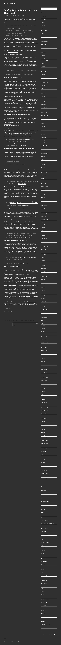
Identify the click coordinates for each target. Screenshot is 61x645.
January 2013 (43, 241)
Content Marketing (45, 520)
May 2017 (43, 101)
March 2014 (43, 202)
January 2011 (43, 306)
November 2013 (44, 213)
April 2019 (43, 77)
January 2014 (43, 208)
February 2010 (44, 336)
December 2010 (44, 309)
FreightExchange (7, 123)
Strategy (42, 613)
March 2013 (43, 235)
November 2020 (44, 60)
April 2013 (43, 232)
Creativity (43, 525)
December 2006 (44, 440)
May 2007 (43, 426)
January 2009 (44, 372)
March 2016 (43, 137)
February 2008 (44, 402)
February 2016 (44, 139)
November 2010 (44, 312)
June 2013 (43, 227)
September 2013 (44, 219)
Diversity (43, 550)
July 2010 (43, 323)
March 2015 (43, 170)
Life (42, 572)
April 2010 (43, 331)
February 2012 (44, 271)
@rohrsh (28, 160)
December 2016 (44, 112)
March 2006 (43, 465)
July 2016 (43, 126)
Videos (42, 618)
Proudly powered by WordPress (9, 641)
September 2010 (44, 317)
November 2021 (44, 49)
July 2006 (43, 454)
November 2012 (44, 246)
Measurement (44, 583)
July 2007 (43, 421)
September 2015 (44, 153)
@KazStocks (32, 257)
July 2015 (43, 159)
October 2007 (44, 413)
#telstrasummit (20, 181)
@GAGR (21, 259)
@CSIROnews (13, 202)
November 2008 (44, 377)
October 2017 (43, 90)
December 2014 (44, 178)
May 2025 (43, 25)
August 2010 (43, 320)
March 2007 (43, 432)
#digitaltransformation (26, 72)
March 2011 (43, 301)
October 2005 (44, 478)
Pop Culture (43, 586)
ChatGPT (42, 512)
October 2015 (43, 150)
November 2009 (44, 344)
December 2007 (44, 407)
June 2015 (43, 161)
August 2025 (43, 19)
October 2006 (44, 446)
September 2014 (44, 186)
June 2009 (43, 358)
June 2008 (43, 391)
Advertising (43, 495)
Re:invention (43, 588)
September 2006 (44, 448)
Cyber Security (44, 531)
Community (43, 517)
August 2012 (43, 254)
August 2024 (43, 27)
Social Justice (44, 602)
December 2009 (44, 342)
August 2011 (43, 287)
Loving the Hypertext (45, 575)
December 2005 (44, 473)
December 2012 (44, 243)
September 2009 (44, 350)
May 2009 (43, 361)
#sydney (16, 160)
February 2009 (44, 369)
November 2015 (44, 148)
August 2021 (43, 52)
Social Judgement (45, 599)
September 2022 (44, 41)
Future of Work (44, 558)
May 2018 (43, 88)
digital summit (6, 311)
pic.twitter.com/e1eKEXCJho (26, 235)
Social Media (43, 605)
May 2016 (43, 131)
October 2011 (43, 282)
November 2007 (44, 410)
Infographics (43, 566)
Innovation (43, 569)
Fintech (42, 556)
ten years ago (17, 18)
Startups (43, 607)
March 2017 (43, 104)
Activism (43, 493)
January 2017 (43, 109)
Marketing (43, 577)
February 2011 (44, 303)
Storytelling (43, 610)
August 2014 (43, 189)
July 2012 (43, 257)
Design (42, 539)
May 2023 (43, 38)
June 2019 (43, 74)
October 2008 (44, 380)
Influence (43, 564)
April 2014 (43, 200)
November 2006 (44, 443)
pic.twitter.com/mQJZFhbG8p (13, 261)
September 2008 (44, 383)
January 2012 (43, 273)
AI (41, 498)
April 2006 (43, 462)
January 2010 (43, 339)
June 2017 (43, 99)
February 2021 (44, 58)
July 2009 (43, 355)
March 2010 (43, 334)
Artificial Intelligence (45, 501)
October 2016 (43, 118)
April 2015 (43, 167)
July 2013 (43, 224)
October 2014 (43, 183)
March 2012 (43, 268)
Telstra (10, 311)
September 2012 (44, 252)
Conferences (6, 15)
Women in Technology (45, 624)
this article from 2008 (31, 301)
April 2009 (43, 364)
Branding (43, 509)
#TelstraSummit (16, 72)
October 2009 (44, 347)
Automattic (23, 641)
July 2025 (43, 22)
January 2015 (43, 175)
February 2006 (44, 467)
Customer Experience (45, 528)
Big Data (43, 506)
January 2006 (44, 470)
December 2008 (44, 375)
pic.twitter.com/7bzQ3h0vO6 (12, 161)
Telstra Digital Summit (14, 50)
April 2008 (43, 396)
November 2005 (44, 476)
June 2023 (43, 36)
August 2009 (43, 353)
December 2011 (44, 276)
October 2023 (44, 30)
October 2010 (44, 314)
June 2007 (43, 424)
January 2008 (44, 405)
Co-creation (43, 515)
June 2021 (43, 55)
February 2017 (44, 107)
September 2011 (44, 284)
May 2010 (43, 328)
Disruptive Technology (45, 547)
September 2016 (44, 120)
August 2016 (43, 123)
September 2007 (44, 415)
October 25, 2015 (29, 74)
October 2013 (43, 216)
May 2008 (43, 394)
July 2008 (43, 388)
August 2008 (44, 385)
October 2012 (43, 249)
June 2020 (43, 66)
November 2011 (44, 279)
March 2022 (43, 47)
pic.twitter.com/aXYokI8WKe (31, 202)
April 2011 (43, 298)
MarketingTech (44, 580)
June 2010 (43, 325)
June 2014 (43, 194)
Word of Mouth (44, 627)
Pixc (14, 119)
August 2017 (43, 93)
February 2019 (44, 79)
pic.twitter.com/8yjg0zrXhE (12, 143)
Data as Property (44, 534)
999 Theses (43, 490)
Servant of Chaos (9, 3)
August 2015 (43, 156)
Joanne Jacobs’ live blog (13, 51)
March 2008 (43, 399)
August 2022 (43, 44)
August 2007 (43, 418)
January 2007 (44, 437)
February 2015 (44, 172)
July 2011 (43, 290)
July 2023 (43, 33)
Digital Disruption (13, 15)
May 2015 (43, 164)
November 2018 (44, 82)
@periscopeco (23, 257)
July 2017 (43, 96)
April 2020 (43, 68)
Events (42, 553)
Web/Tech (43, 621)
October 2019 (43, 71)
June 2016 (43, 129)
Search (42, 594)
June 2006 (43, 456)
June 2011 (43, 293)
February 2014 (44, 205)
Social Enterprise (44, 597)
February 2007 (44, 435)
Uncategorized (44, 616)
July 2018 (43, 85)
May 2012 (43, 262)
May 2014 (43, 197)
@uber (21, 160)
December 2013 (44, 211)
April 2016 (43, 134)
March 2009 (43, 366)
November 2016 (44, 115)
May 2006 (43, 459)
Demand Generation (45, 536)
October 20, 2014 (22, 183)
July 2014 (43, 191)
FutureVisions (44, 561)
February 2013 (44, 238)
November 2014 (44, 180)
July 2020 (43, 63)
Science (42, 591)
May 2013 (43, 230)
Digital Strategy (21, 15)
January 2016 (43, 142)
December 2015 (44, 145)
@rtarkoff (27, 139)
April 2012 (43, 265)
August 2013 (43, 221)
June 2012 (43, 260)
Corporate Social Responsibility (47, 523)
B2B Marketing (44, 504)
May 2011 (43, 295)
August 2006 (43, 451)
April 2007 (43, 429)
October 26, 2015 (22, 145)
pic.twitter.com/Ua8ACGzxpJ (31, 181)
